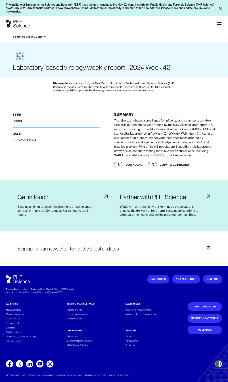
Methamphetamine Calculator (79, 341)
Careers (129, 336)
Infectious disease (13, 310)
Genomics (10, 327)
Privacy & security (119, 375)
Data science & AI (13, 341)
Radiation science (13, 332)
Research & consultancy (77, 314)
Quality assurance (74, 318)
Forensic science (13, 318)
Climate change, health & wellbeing (20, 336)
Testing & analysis (74, 310)
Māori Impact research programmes (140, 314)
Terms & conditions (95, 375)
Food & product (12, 323)
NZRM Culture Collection (77, 345)
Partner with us (131, 341)
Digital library (72, 336)
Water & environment (15, 314)
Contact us (130, 345)
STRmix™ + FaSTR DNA (204, 318)
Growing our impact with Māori (138, 310)
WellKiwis (205, 329)
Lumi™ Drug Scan (205, 306)
